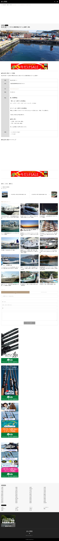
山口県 (31, 491)
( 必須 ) (4, 301)
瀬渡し (45, 508)
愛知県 (2, 495)
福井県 (31, 498)
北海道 (2, 488)
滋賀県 (31, 497)
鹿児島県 (45, 502)
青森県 (31, 501)
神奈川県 (16, 498)
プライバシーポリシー (29, 535)
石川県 (2, 498)
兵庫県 (45, 487)
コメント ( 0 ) (15, 292)
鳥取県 (31, 502)
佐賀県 (31, 487)
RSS (29, 533)
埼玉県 (45, 488)
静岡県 (45, 501)
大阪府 (3, 25)
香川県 (2, 502)
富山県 (16, 491)
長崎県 (2, 501)
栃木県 (2, 497)
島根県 (2, 494)
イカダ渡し (17, 507)
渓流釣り (31, 508)
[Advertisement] (29, 15)
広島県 (16, 494)
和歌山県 (31, 488)
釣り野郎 (30, 531)
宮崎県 (2, 491)
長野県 (16, 501)
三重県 (2, 487)
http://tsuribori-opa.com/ (14, 88)
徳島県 (31, 494)
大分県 (2, 490)
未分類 (31, 495)
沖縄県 (16, 497)
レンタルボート (46, 507)
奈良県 (31, 490)
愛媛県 (45, 494)
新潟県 (16, 495)
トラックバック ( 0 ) (43, 292)
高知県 (16, 502)
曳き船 (16, 508)
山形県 (45, 491)
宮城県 (45, 490)
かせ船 (2, 507)
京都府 (16, 487)
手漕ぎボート (3, 508)
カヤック (31, 507)
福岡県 (45, 498)
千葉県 (16, 488)
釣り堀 (6, 25)
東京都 (45, 495)
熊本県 (45, 497)
